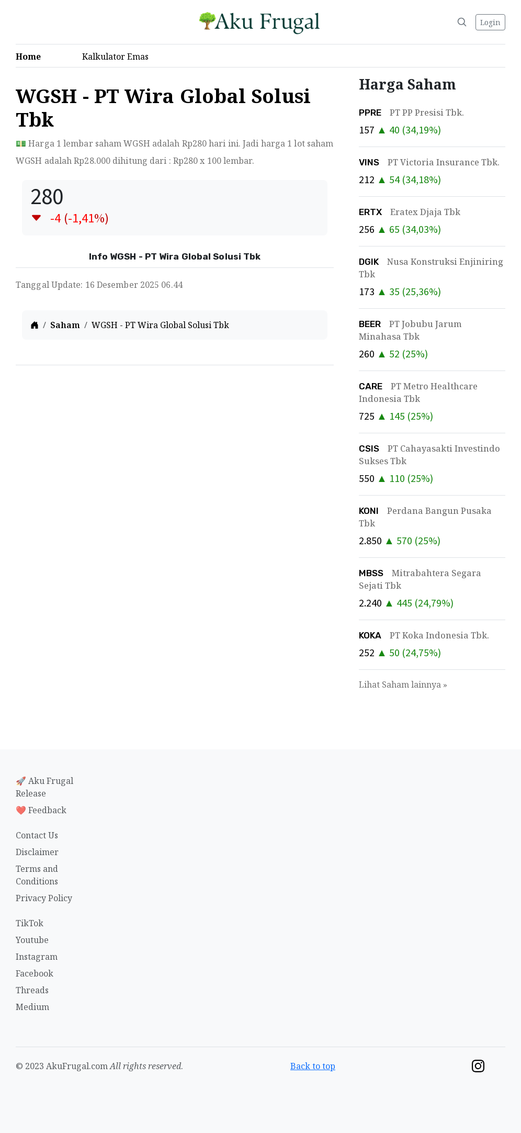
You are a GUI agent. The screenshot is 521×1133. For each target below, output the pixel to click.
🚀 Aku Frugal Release (44, 787)
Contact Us (37, 835)
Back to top (312, 1066)
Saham (65, 325)
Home (31, 56)
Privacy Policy (44, 898)
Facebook (34, 973)
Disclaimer (37, 852)
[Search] (461, 22)
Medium (32, 1007)
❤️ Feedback (41, 810)
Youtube (32, 940)
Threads (32, 990)
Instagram (37, 956)
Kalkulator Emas (118, 56)
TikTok (29, 923)
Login (490, 22)
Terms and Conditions (37, 875)
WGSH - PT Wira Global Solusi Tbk (160, 325)
